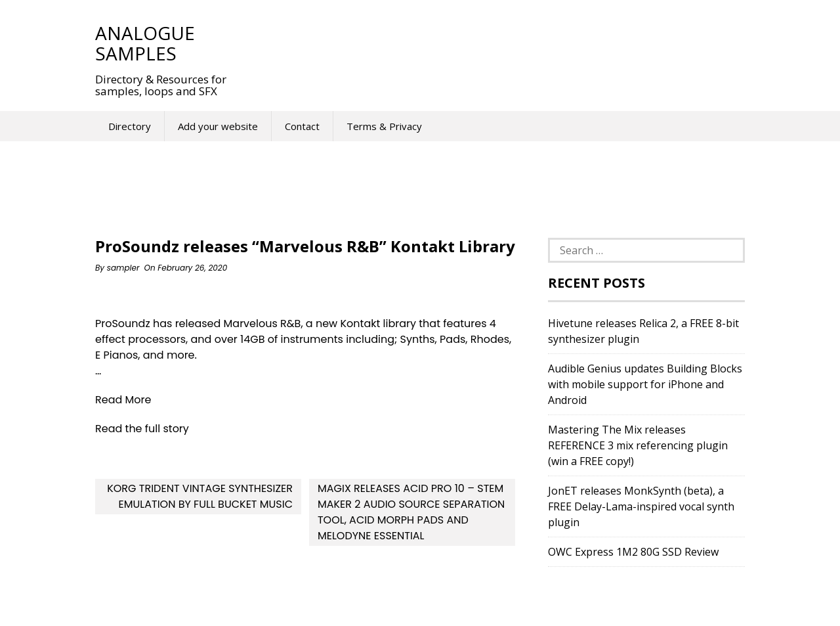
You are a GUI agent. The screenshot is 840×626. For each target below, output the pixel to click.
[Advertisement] (485, 42)
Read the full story (142, 428)
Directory (129, 126)
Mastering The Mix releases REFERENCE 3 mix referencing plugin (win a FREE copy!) (638, 445)
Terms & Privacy (384, 126)
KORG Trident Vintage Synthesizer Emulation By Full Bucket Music (200, 496)
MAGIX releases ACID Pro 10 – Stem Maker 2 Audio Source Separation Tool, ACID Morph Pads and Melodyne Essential (411, 512)
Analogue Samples (145, 43)
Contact (302, 126)
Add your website (218, 126)
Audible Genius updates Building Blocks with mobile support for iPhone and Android (645, 384)
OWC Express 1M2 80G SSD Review (633, 552)
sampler (123, 267)
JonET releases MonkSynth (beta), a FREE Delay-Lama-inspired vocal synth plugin (641, 506)
